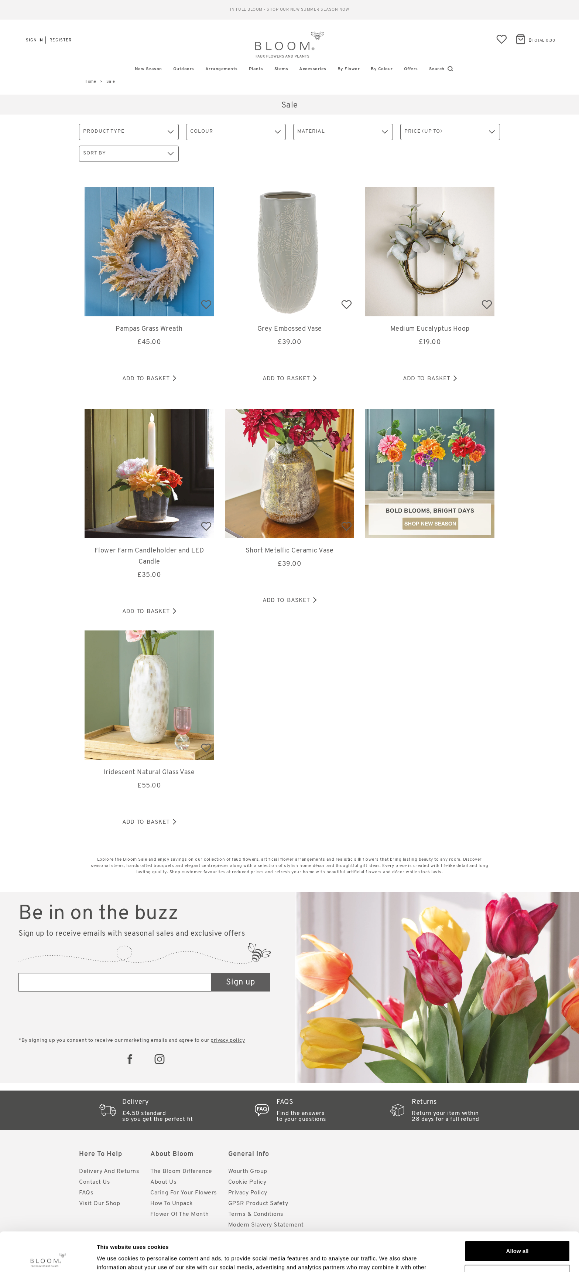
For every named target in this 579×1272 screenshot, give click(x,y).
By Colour (382, 69)
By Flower (349, 69)
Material (342, 132)
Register (60, 40)
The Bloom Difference (181, 1171)
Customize (517, 1236)
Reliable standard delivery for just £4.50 (289, 10)
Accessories (312, 69)
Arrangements (221, 69)
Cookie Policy (247, 1182)
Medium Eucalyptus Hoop (430, 329)
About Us (163, 1182)
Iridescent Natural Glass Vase (149, 772)
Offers (411, 69)
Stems (281, 69)
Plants (256, 69)
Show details (114, 1257)
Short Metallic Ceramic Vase (290, 550)
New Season (148, 69)
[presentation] (74, 1015)
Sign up (240, 982)
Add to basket (149, 378)
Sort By (128, 153)
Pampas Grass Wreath (149, 329)
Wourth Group (247, 1171)
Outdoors (183, 69)
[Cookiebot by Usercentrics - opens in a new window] (48, 1257)
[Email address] (115, 982)
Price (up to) (449, 132)
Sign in (34, 40)
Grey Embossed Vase (289, 329)
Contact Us (94, 1182)
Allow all (517, 1212)
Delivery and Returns (109, 1171)
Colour (235, 132)
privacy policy (227, 1040)
